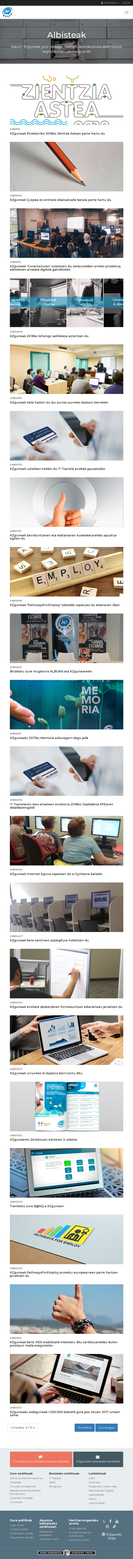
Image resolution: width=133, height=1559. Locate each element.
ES (124, 2)
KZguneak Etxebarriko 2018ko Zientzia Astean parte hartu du (57, 133)
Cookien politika (19, 1529)
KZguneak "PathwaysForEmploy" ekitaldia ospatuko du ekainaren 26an (65, 605)
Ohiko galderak (77, 1528)
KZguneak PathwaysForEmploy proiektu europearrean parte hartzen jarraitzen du (64, 1274)
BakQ (52, 1482)
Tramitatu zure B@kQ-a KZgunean (37, 1206)
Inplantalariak (96, 1494)
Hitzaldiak (15, 1482)
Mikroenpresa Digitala (101, 1490)
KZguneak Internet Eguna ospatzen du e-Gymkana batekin (56, 874)
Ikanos (92, 1498)
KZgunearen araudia (21, 1537)
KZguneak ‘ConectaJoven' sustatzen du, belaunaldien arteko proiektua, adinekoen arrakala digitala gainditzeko (65, 267)
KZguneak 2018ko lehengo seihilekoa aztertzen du (49, 336)
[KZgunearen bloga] (112, 1538)
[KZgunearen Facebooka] (111, 1521)
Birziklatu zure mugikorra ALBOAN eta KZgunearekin (51, 671)
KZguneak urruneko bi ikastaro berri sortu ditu (46, 1073)
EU (128, 2)
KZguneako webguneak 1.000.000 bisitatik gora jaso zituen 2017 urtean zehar (65, 1413)
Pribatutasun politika (21, 1533)
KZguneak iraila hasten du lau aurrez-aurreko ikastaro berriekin (59, 402)
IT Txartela (55, 1478)
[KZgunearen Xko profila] (104, 1521)
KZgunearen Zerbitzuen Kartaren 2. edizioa (43, 1139)
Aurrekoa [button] (84, 1427)
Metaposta (55, 1486)
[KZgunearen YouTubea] (117, 1521)
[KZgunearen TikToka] (114, 1526)
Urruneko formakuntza (23, 1486)
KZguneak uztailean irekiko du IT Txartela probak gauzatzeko (57, 469)
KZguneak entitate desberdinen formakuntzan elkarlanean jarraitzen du (66, 1007)
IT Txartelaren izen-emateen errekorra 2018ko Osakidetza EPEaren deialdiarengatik (61, 806)
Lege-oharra (17, 1525)
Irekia (92, 1478)
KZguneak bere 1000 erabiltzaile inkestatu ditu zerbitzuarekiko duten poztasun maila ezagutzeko (64, 1343)
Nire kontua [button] (110, 2)
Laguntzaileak (97, 1503)
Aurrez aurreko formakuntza (26, 1478)
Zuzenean (94, 1482)
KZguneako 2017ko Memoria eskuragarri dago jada (49, 738)
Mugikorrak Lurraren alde (103, 1486)
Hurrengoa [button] (106, 1427)
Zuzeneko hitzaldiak (21, 1498)
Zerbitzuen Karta (49, 1539)
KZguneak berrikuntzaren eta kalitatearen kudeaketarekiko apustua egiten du (63, 537)
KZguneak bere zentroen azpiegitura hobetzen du (49, 940)
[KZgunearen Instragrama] (108, 1526)
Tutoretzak (16, 1502)
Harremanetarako (79, 1540)
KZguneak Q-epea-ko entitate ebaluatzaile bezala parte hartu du (60, 200)
